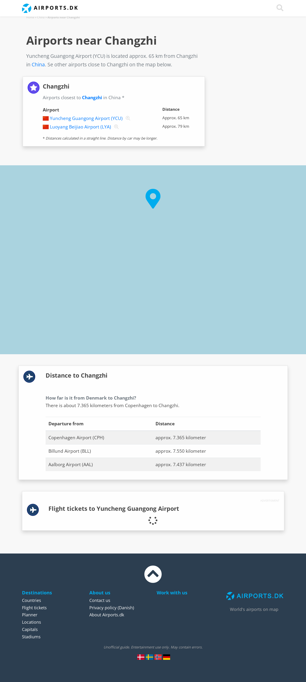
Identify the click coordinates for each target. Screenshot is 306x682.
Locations (31, 622)
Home (30, 17)
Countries (31, 600)
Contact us (99, 600)
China (41, 17)
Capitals (30, 629)
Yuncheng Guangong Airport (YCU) (86, 118)
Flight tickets (34, 607)
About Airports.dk (106, 615)
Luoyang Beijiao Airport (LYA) (80, 127)
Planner (29, 615)
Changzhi (92, 97)
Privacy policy (102, 607)
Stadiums (31, 636)
